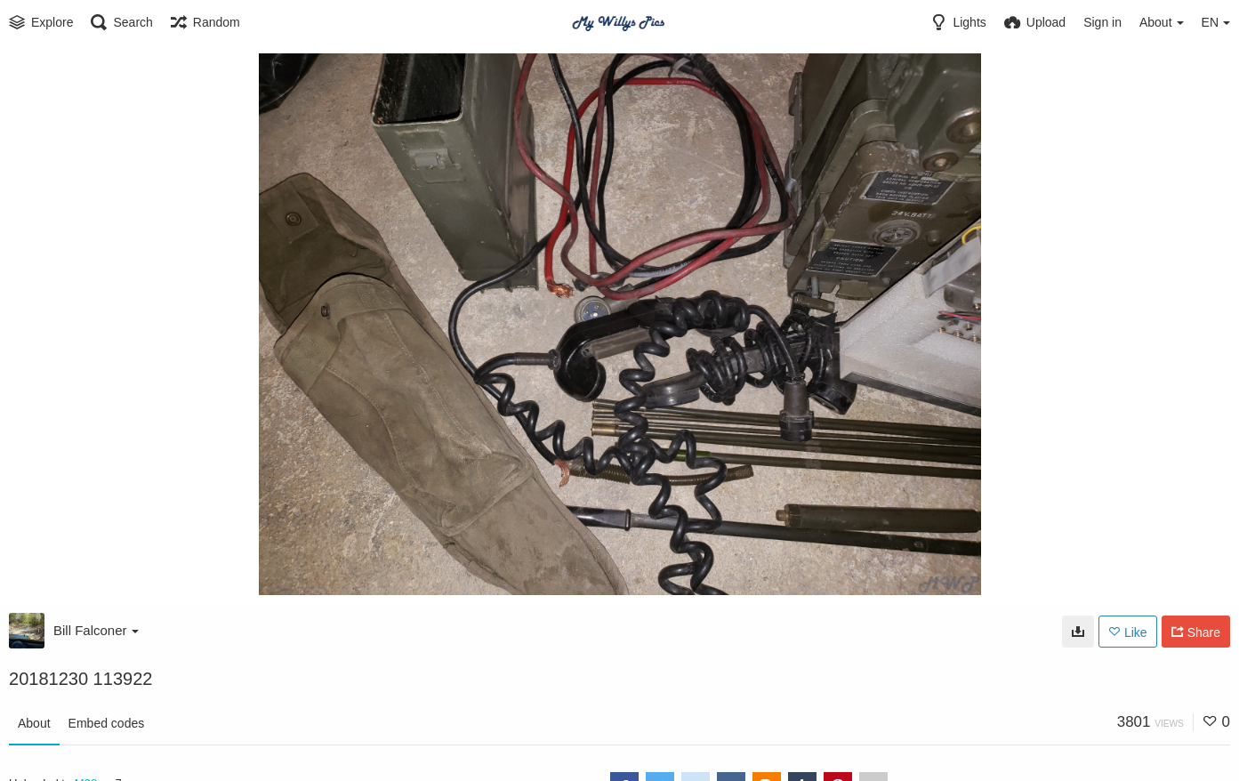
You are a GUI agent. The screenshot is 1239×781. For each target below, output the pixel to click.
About (34, 723)
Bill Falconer (96, 630)
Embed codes (106, 723)
